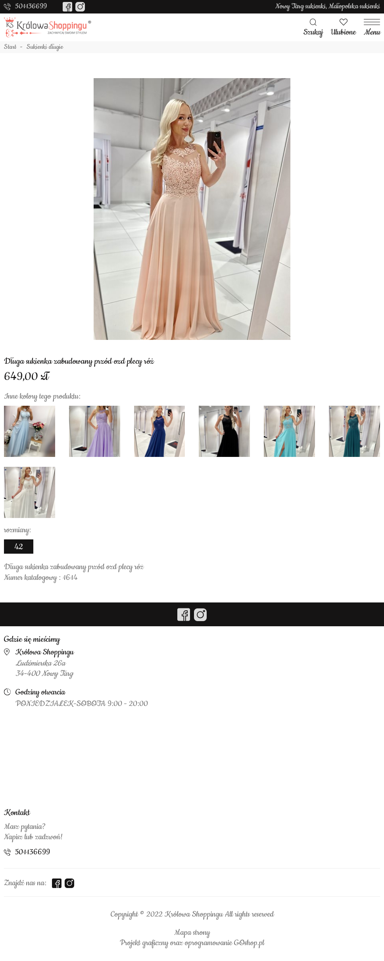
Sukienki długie (45, 47)
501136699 (31, 6)
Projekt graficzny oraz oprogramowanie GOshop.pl (192, 943)
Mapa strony (192, 933)
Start (10, 47)
